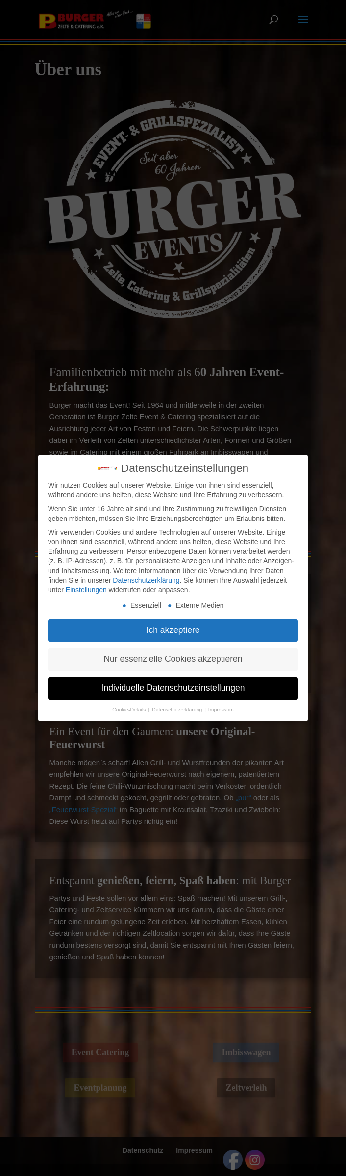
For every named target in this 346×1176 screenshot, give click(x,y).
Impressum (221, 704)
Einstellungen (86, 584)
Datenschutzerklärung (146, 575)
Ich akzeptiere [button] (173, 624)
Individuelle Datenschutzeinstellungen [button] (173, 682)
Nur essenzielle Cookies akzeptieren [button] (172, 653)
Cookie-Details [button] (129, 704)
